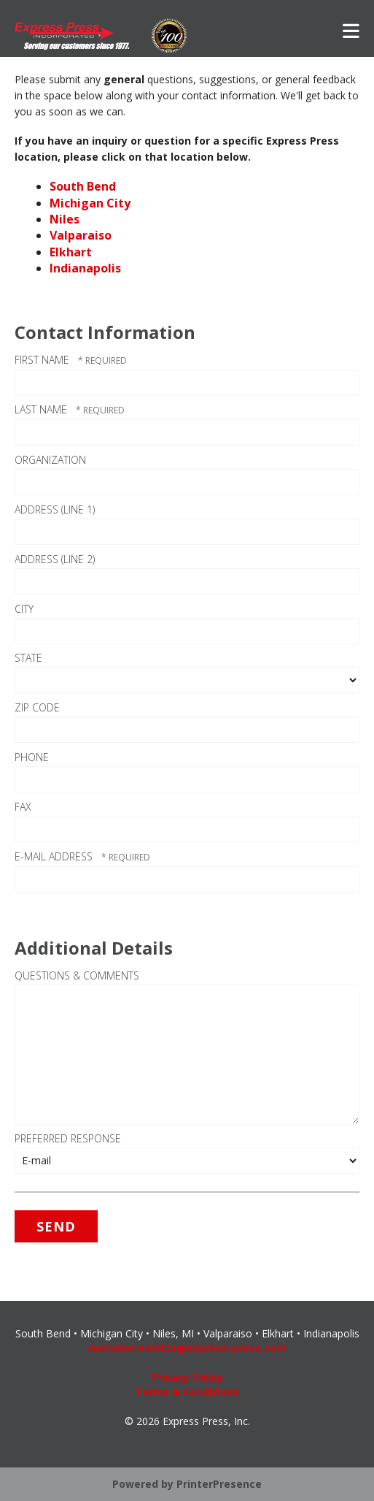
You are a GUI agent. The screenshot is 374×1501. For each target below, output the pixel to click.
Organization (50, 460)
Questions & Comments (77, 975)
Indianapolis (85, 268)
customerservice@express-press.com (187, 1348)
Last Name (42, 409)
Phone (32, 757)
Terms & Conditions (187, 1392)
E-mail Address (55, 856)
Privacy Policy (187, 1377)
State (28, 658)
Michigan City (90, 203)
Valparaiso (81, 235)
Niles (64, 219)
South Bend (83, 186)
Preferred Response (68, 1138)
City (24, 609)
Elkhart (71, 252)
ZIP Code (37, 707)
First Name (43, 360)
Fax (23, 807)
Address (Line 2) (55, 559)
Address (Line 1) (55, 509)
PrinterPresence (219, 1484)
